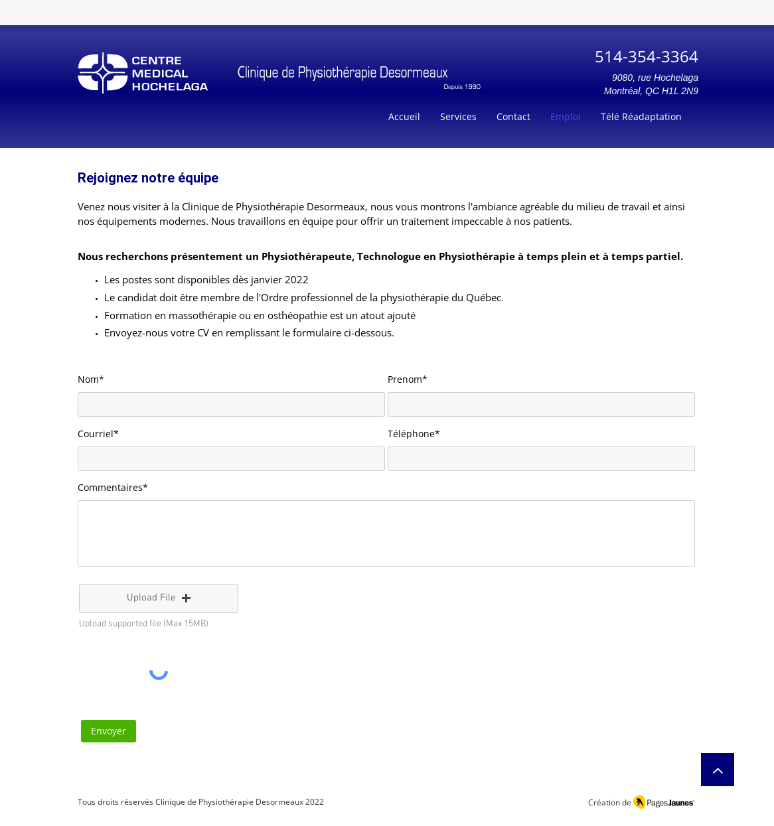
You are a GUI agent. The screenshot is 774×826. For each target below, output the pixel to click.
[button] (158, 598)
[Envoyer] (108, 731)
